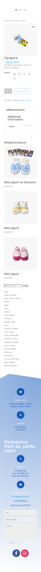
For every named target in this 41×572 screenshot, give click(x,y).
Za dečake (7, 352)
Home (6, 21)
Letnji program (9, 315)
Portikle (7, 302)
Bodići (6, 308)
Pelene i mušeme (10, 295)
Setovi (6, 325)
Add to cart (22, 91)
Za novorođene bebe (11, 359)
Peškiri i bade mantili (11, 335)
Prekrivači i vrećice (10, 339)
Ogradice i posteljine (11, 342)
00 (26, 125)
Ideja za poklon (9, 362)
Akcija (6, 292)
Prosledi (30, 543)
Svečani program (10, 349)
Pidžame (7, 312)
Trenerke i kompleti (11, 329)
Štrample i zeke (9, 322)
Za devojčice (8, 355)
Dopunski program (10, 366)
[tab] (20, 110)
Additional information (15, 110)
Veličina (7, 73)
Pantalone (7, 318)
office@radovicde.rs (20, 497)
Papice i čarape (14, 21)
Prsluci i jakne (9, 332)
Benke (6, 305)
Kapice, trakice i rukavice (12, 298)
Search (25, 286)
